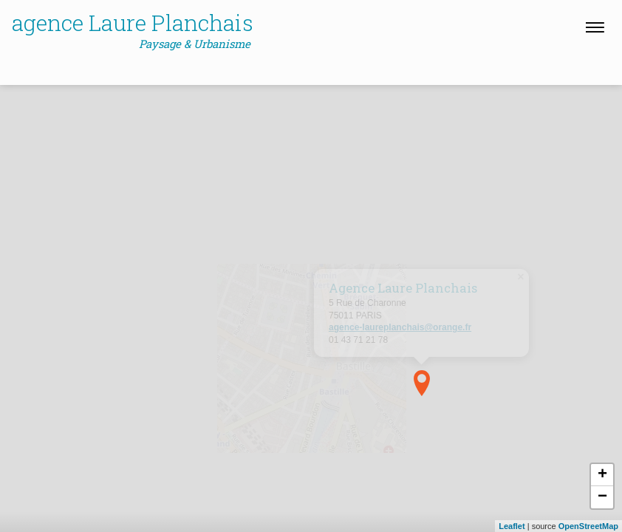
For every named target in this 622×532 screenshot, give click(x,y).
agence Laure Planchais (132, 30)
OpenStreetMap (588, 526)
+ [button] (602, 475)
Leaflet (511, 526)
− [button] (602, 497)
